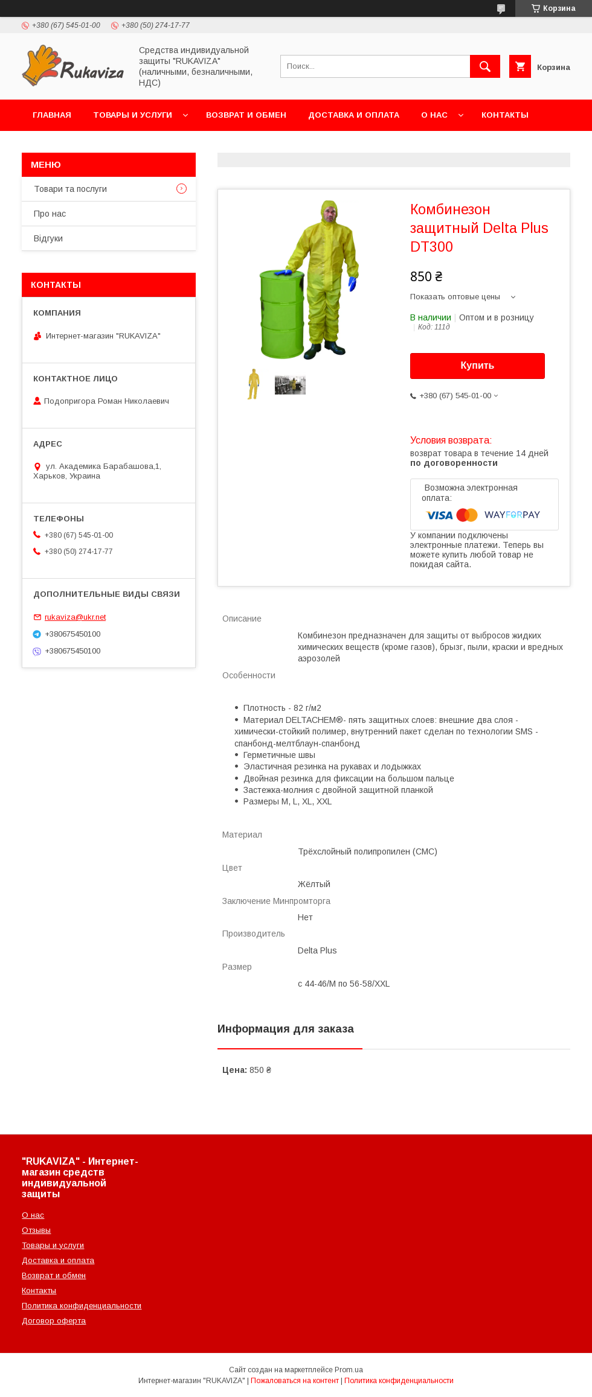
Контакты (505, 114)
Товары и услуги (132, 114)
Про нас (50, 213)
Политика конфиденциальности (81, 1305)
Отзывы (36, 1230)
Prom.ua (349, 1370)
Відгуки (48, 238)
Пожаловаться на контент (295, 1380)
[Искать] (485, 66)
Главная (52, 114)
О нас (434, 114)
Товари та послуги (70, 189)
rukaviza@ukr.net (75, 617)
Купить (478, 365)
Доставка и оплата (353, 114)
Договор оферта (54, 1320)
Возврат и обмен (246, 114)
